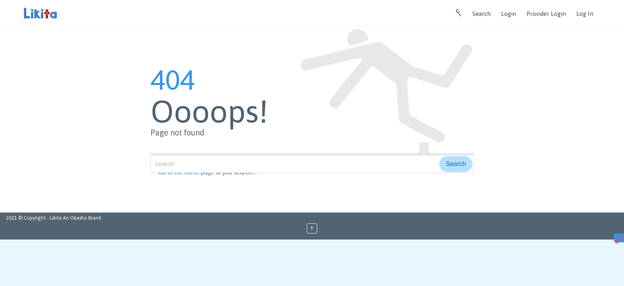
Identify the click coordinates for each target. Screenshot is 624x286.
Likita (56, 218)
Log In (584, 13)
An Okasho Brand (82, 218)
